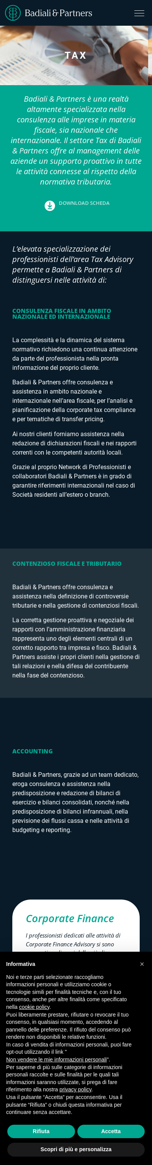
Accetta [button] (111, 1131)
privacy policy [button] (76, 1089)
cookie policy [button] (34, 1007)
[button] (76, 212)
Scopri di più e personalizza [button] (75, 1149)
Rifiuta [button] (41, 1131)
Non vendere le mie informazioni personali (56, 1059)
